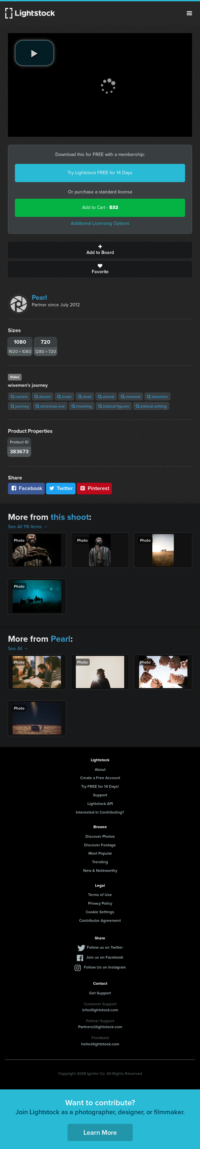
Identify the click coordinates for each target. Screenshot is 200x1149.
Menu (189, 13)
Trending (100, 862)
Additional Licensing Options (100, 223)
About (100, 769)
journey (20, 406)
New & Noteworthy (100, 870)
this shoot (70, 517)
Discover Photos (100, 836)
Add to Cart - (100, 207)
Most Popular (100, 853)
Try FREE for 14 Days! (100, 786)
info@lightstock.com (100, 1010)
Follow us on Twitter (105, 947)
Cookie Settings (100, 912)
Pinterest (94, 488)
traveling (82, 406)
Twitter (61, 488)
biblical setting (151, 406)
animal (106, 396)
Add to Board (100, 250)
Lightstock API (100, 803)
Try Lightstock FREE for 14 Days (100, 172)
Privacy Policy (100, 903)
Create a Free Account (100, 777)
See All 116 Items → (28, 526)
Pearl (39, 297)
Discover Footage (100, 845)
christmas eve (50, 406)
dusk (84, 396)
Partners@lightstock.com (100, 1026)
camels (19, 396)
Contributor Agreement (100, 920)
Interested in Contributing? (100, 812)
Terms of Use (100, 894)
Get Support (100, 993)
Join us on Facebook (104, 957)
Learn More (100, 1132)
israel (64, 396)
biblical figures (113, 406)
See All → (18, 648)
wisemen (157, 396)
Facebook (26, 488)
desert (42, 396)
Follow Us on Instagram (105, 967)
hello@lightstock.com (100, 1044)
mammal (130, 396)
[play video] (34, 53)
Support (100, 795)
